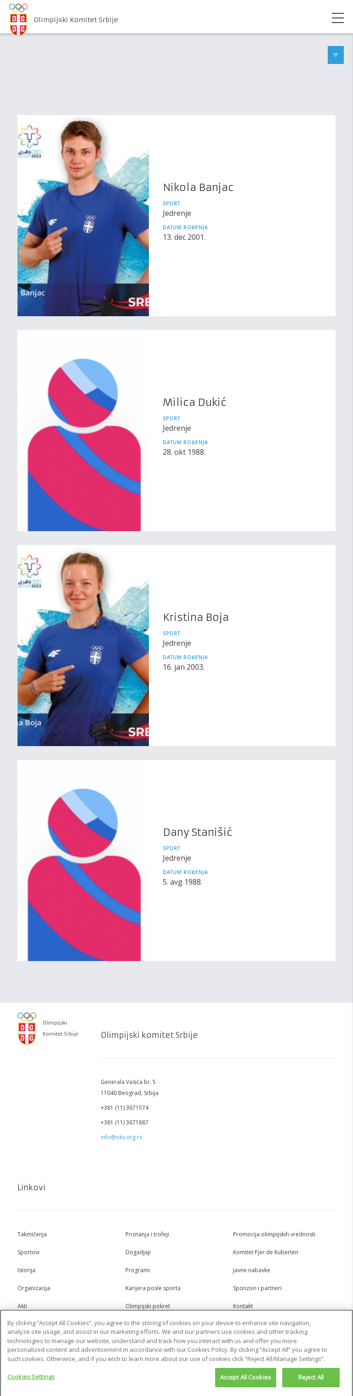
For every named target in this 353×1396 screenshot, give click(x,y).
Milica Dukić (195, 402)
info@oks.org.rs (121, 1137)
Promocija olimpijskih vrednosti (274, 1234)
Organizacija (33, 1288)
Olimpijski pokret (147, 1306)
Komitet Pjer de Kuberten (265, 1252)
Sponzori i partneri (257, 1288)
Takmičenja (32, 1234)
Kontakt (243, 1306)
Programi (137, 1270)
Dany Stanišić (198, 832)
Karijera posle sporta (153, 1288)
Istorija (26, 1270)
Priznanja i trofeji (147, 1234)
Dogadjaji (138, 1252)
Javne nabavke (251, 1270)
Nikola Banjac (198, 187)
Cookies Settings (31, 1380)
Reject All (311, 1380)
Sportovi (28, 1252)
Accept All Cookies (245, 1380)
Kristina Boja (196, 617)
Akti (22, 1306)
